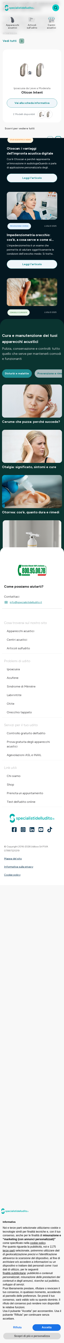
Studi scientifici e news (20, 140)
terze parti (9, 1250)
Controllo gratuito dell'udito (26, 733)
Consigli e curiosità (18, 312)
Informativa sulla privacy (18, 866)
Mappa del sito (13, 858)
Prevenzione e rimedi (19, 226)
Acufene (12, 678)
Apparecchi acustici (20, 631)
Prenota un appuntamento (25, 793)
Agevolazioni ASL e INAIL (24, 755)
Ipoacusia (13, 669)
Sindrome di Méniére (21, 686)
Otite (10, 704)
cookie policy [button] (37, 1243)
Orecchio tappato (19, 712)
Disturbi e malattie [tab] (17, 373)
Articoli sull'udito (18, 648)
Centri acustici (17, 640)
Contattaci (11, 596)
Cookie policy (12, 874)
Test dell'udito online (21, 802)
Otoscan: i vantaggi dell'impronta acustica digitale (30, 151)
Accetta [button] (47, 1327)
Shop (10, 784)
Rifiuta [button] (17, 1327)
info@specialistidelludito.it (23, 602)
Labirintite (14, 695)
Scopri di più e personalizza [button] (32, 1336)
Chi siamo (13, 776)
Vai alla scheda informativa (32, 103)
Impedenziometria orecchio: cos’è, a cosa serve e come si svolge (29, 237)
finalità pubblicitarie (14, 1273)
